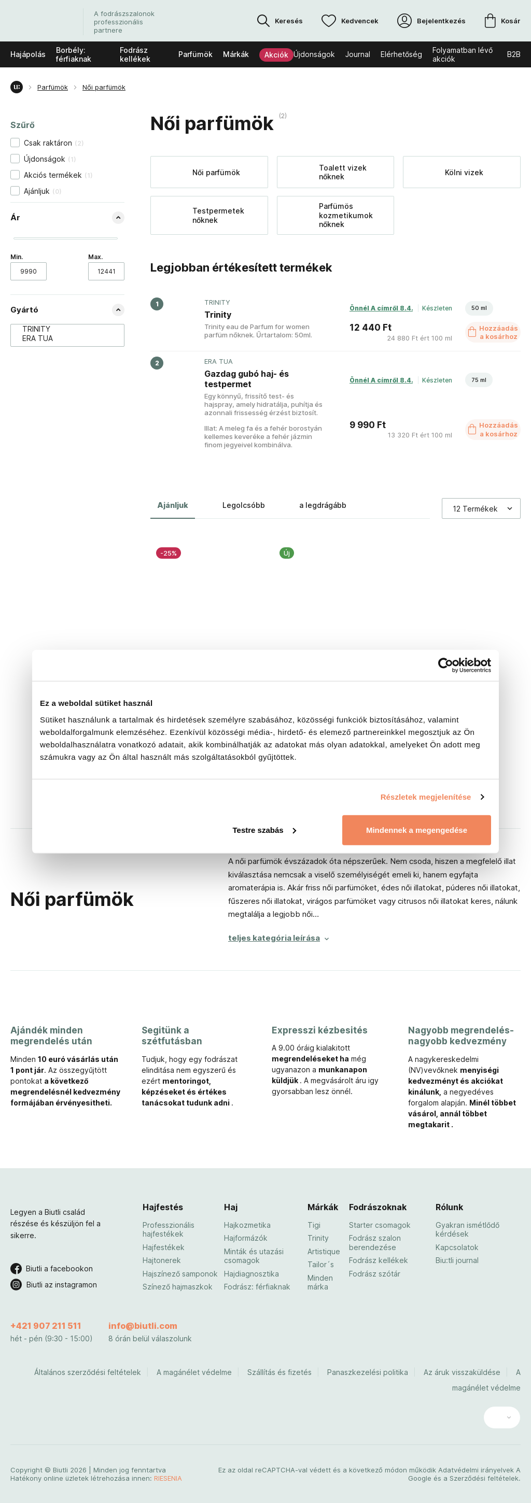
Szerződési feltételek (484, 1478)
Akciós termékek (58, 175)
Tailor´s (321, 1264)
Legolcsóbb (243, 505)
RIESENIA (168, 1478)
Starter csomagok (380, 1225)
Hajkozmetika (247, 1225)
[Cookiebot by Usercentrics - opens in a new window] (445, 665)
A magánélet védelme (194, 1372)
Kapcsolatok (457, 1247)
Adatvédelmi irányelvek (476, 1470)
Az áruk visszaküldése (462, 1372)
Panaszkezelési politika (367, 1372)
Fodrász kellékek (378, 1260)
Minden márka (320, 1282)
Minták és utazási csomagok (254, 1256)
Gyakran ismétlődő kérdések (467, 1230)
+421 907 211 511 (45, 1326)
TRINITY (62, 329)
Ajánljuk (43, 191)
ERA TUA (62, 338)
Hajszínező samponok (180, 1273)
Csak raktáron (54, 142)
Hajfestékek (164, 1247)
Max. (95, 257)
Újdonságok (50, 158)
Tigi (314, 1225)
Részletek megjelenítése (426, 796)
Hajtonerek (162, 1260)
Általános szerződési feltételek (87, 1372)
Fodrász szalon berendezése (375, 1242)
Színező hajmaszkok (178, 1286)
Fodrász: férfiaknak (257, 1286)
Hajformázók (246, 1237)
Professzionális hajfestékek (168, 1230)
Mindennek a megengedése (416, 829)
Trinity (318, 1237)
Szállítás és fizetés (279, 1372)
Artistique (324, 1251)
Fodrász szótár (374, 1273)
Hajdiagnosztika (251, 1273)
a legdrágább (322, 505)
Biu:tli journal (457, 1260)
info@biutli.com (142, 1326)
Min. (16, 257)
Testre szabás (264, 829)
